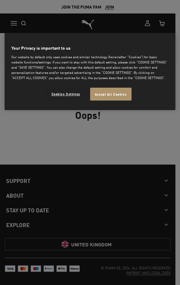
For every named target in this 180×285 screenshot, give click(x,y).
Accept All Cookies (111, 94)
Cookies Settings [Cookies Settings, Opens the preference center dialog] (66, 94)
